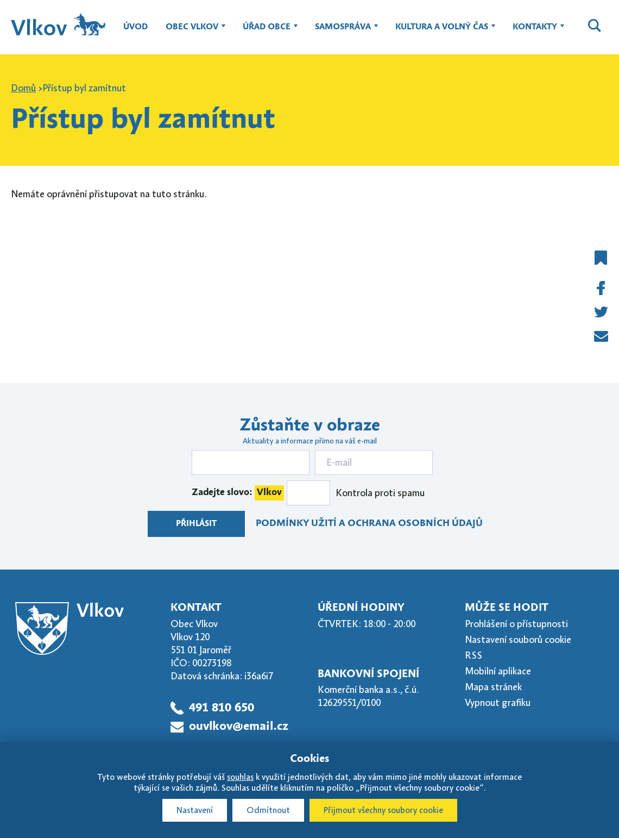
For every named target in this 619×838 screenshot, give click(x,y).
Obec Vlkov (191, 32)
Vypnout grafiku (497, 702)
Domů (23, 88)
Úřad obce (267, 32)
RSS (473, 655)
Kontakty (534, 32)
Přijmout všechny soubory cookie (383, 810)
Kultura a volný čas (441, 32)
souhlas (240, 777)
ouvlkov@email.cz (238, 727)
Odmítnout (268, 810)
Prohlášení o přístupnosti (516, 623)
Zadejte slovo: (238, 493)
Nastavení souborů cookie (518, 639)
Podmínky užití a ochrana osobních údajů (369, 523)
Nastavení (194, 810)
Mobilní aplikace (498, 671)
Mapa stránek (493, 686)
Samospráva (343, 32)
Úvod (135, 27)
